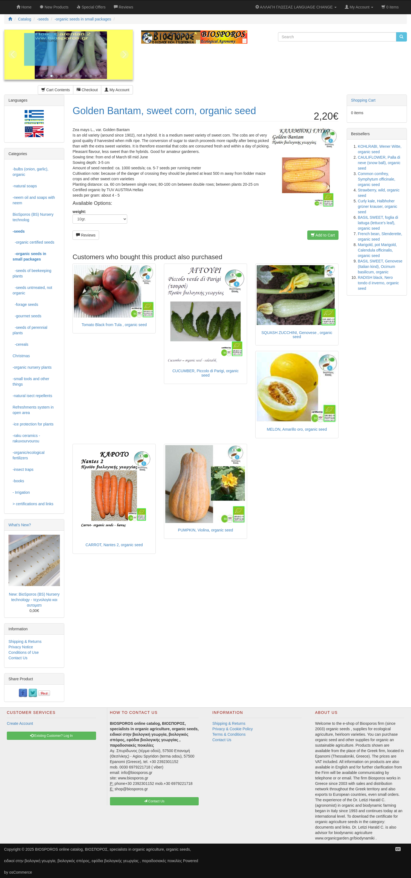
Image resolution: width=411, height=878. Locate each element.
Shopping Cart (363, 100)
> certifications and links (33, 504)
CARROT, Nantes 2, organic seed (114, 545)
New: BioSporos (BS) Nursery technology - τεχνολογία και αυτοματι (34, 599)
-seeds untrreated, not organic (32, 290)
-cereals (20, 344)
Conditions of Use (23, 652)
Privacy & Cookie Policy (232, 729)
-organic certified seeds (33, 242)
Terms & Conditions (228, 734)
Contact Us (17, 658)
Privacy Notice (20, 647)
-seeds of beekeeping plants (32, 273)
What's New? (19, 525)
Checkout (87, 90)
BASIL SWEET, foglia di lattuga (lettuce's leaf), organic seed (378, 222)
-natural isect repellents (32, 396)
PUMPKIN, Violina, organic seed (205, 530)
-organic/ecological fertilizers (29, 455)
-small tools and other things (31, 381)
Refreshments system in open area (33, 410)
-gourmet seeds (27, 316)
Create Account (20, 723)
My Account (117, 90)
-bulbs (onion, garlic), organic (30, 172)
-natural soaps (25, 186)
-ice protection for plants (33, 424)
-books (18, 481)
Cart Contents (55, 90)
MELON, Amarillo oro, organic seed (297, 429)
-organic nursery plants (32, 367)
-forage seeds (25, 304)
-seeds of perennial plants (30, 330)
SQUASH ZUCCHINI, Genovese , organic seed (296, 334)
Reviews (85, 235)
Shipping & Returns (25, 641)
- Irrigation (21, 492)
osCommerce (20, 872)
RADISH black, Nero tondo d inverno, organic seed (378, 283)
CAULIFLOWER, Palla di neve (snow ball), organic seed (379, 162)
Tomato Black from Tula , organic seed (114, 325)
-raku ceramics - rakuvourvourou (26, 438)
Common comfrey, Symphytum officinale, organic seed (376, 179)
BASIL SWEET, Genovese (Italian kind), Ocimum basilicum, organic (380, 266)
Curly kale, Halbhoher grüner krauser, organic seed (377, 206)
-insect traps (23, 469)
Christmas (21, 356)
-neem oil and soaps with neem (34, 200)
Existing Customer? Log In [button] (51, 736)
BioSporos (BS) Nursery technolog (33, 217)
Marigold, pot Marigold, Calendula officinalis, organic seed (377, 250)
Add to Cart (323, 235)
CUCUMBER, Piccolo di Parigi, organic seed (205, 373)
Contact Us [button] (154, 801)
